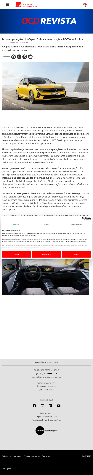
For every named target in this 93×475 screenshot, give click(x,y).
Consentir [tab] (16, 224)
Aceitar (76, 254)
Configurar (46, 254)
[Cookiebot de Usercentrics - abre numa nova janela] (79, 218)
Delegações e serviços (46, 386)
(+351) (46, 373)
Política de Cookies (32, 456)
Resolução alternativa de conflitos (46, 420)
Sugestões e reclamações (46, 416)
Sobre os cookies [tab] (76, 224)
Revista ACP (25, 42)
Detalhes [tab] (46, 224)
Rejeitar (17, 254)
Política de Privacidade (12, 456)
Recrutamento (46, 413)
